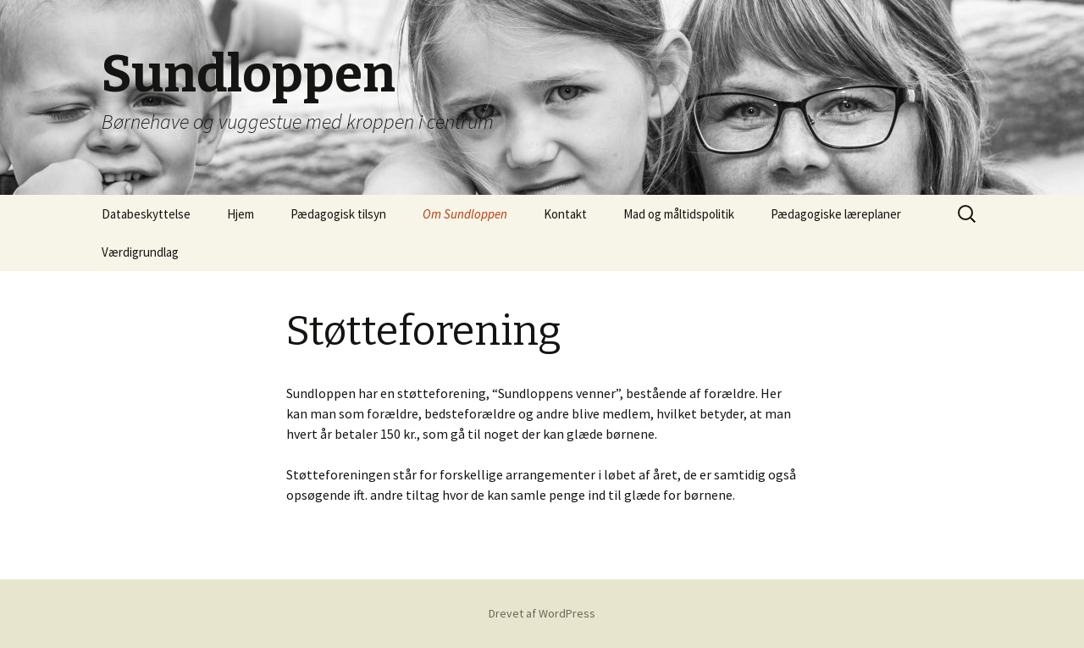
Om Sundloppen (465, 214)
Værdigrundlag (140, 252)
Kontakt (565, 214)
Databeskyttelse (146, 214)
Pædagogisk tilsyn (338, 214)
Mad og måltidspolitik (678, 214)
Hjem (240, 214)
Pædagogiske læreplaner (836, 214)
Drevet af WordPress (542, 613)
